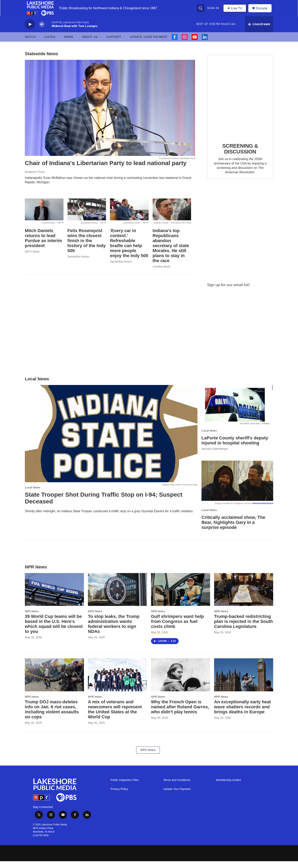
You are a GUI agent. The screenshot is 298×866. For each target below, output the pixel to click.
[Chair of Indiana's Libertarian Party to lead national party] (110, 113)
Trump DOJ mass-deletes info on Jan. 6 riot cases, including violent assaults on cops (52, 714)
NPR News (32, 616)
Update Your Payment (149, 41)
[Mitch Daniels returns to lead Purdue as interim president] (44, 214)
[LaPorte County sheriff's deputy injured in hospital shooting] (237, 410)
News (68, 41)
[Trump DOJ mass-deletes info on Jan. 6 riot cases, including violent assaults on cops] (54, 679)
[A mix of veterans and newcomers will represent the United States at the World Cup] (117, 679)
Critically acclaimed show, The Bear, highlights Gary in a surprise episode (233, 527)
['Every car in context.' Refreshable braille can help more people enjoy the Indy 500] (129, 214)
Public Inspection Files (124, 784)
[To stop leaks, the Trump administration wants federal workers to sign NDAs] (117, 594)
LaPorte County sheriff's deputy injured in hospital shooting (234, 445)
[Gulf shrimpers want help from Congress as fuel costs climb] (180, 594)
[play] (30, 29)
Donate (263, 10)
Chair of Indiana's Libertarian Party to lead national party (105, 167)
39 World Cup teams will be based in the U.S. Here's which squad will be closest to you (54, 629)
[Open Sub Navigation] (38, 41)
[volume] (41, 29)
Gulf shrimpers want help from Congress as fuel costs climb (177, 626)
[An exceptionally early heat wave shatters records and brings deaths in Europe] (243, 679)
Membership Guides (228, 784)
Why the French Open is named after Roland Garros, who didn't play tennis (180, 711)
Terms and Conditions (176, 784)
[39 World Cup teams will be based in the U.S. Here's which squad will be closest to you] (54, 594)
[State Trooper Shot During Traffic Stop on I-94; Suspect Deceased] (111, 438)
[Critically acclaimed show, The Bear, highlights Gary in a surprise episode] (237, 485)
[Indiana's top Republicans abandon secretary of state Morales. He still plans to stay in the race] (172, 214)
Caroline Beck (161, 271)
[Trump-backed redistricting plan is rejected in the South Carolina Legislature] (243, 594)
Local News (32, 492)
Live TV (235, 10)
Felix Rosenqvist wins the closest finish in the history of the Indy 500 (86, 245)
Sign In (213, 10)
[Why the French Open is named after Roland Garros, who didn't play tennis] (180, 679)
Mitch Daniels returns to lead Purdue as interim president (43, 243)
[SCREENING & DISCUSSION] (240, 101)
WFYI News (32, 256)
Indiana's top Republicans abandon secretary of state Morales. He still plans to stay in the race (171, 250)
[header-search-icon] (201, 10)
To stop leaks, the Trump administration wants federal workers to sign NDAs (114, 629)
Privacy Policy (119, 793)
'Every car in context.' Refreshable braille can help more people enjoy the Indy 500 (129, 248)
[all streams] (259, 29)
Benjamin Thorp (35, 176)
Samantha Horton (78, 261)
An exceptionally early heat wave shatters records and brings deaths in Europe (242, 711)
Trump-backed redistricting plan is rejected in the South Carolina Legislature (243, 626)
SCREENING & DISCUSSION (240, 153)
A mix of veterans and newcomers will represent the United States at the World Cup (115, 714)
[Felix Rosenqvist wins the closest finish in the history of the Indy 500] (86, 214)
